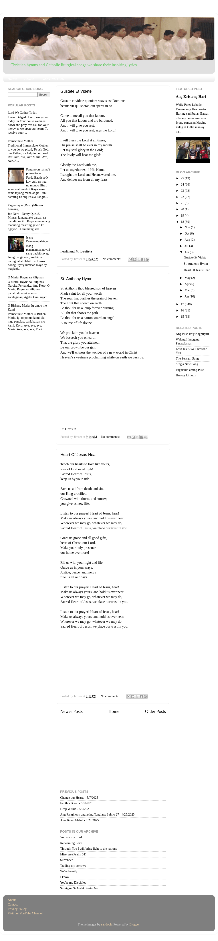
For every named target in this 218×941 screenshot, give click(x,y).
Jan (187, 296)
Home (113, 711)
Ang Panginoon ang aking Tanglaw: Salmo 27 (89, 814)
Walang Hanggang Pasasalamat (187, 341)
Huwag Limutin (186, 375)
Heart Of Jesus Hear (78, 454)
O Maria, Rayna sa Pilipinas (26, 277)
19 (183, 215)
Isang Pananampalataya (37, 239)
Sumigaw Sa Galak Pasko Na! (79, 888)
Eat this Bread (69, 803)
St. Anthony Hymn (76, 279)
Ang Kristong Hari (191, 96)
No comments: (112, 259)
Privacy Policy (17, 909)
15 (183, 316)
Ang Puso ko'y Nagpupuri (192, 334)
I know (64, 877)
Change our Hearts (72, 797)
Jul (187, 246)
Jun (187, 252)
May (188, 278)
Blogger (134, 924)
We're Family (68, 871)
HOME (13, 78)
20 (183, 209)
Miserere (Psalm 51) (73, 854)
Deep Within (68, 809)
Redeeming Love (71, 843)
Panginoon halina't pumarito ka (38, 171)
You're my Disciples (73, 882)
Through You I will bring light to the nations (88, 848)
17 (183, 304)
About (12, 900)
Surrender (66, 860)
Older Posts (155, 711)
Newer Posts (71, 711)
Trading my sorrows (73, 865)
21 (183, 203)
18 (183, 221)
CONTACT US (53, 78)
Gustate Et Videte (76, 91)
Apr (187, 284)
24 (183, 184)
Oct (187, 233)
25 (183, 178)
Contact (13, 904)
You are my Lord (71, 837)
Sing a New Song (187, 364)
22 (183, 197)
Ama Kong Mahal (71, 820)
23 (183, 190)
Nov (188, 227)
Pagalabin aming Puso (190, 370)
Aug (188, 239)
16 (183, 310)
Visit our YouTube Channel (25, 913)
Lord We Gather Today (22, 112)
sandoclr (106, 924)
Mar (188, 290)
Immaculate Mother (20, 141)
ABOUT (30, 78)
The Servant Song (187, 358)
